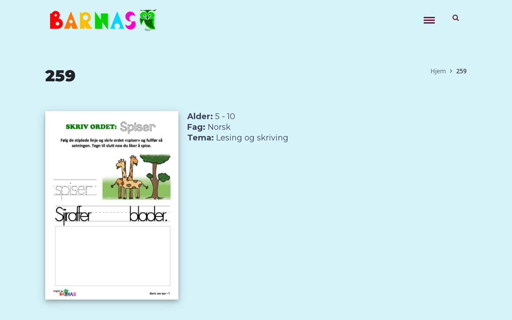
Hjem (438, 71)
